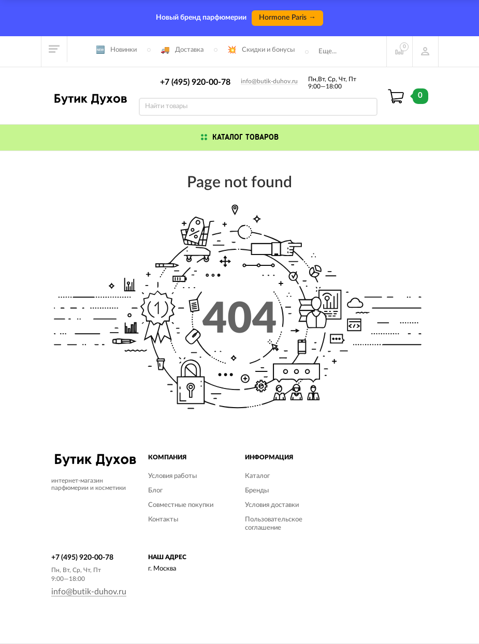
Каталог (257, 476)
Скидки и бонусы (268, 50)
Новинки (123, 50)
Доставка (189, 50)
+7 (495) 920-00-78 (195, 82)
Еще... (327, 51)
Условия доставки (272, 505)
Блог (155, 490)
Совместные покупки (180, 505)
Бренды (257, 490)
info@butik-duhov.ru (269, 81)
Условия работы (172, 476)
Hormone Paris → (287, 17)
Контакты (163, 519)
